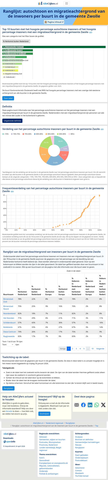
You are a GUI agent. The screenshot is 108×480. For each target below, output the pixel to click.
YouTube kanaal (81, 476)
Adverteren (80, 468)
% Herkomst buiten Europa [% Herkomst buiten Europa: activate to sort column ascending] (63, 290)
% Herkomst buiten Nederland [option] (15, 41)
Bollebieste (8, 327)
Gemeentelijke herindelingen (87, 442)
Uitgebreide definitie (12, 121)
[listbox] (16, 41)
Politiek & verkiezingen (48, 474)
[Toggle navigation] (66, 3)
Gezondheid (44, 460)
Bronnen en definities (84, 439)
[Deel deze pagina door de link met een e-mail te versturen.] (76, 405)
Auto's (41, 457)
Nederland (53, 445)
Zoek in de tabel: (86, 271)
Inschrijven (44, 413)
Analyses (79, 437)
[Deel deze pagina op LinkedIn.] (90, 405)
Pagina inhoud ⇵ (54, 22)
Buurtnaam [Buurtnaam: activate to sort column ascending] (8, 294)
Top (96, 426)
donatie (9, 411)
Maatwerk (79, 473)
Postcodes (43, 442)
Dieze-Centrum (9, 332)
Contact (78, 470)
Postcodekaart (81, 460)
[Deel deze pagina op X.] (103, 405)
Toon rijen (10, 344)
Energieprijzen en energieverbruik (53, 463)
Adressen (43, 437)
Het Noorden (8, 318)
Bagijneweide (9, 336)
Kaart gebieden (81, 455)
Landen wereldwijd (47, 447)
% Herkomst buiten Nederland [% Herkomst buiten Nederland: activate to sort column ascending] (36, 290)
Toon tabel (8, 98)
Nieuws (78, 445)
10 (92, 348)
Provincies (43, 445)
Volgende (100, 348)
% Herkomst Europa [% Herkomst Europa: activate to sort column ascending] (49, 292)
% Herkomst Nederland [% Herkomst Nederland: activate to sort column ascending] (22, 292)
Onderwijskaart (81, 457)
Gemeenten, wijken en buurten (52, 439)
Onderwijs (43, 471)
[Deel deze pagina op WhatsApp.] (97, 405)
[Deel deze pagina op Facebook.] (83, 405)
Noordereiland (9, 313)
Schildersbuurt (9, 322)
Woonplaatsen (55, 442)
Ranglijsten (8, 388)
